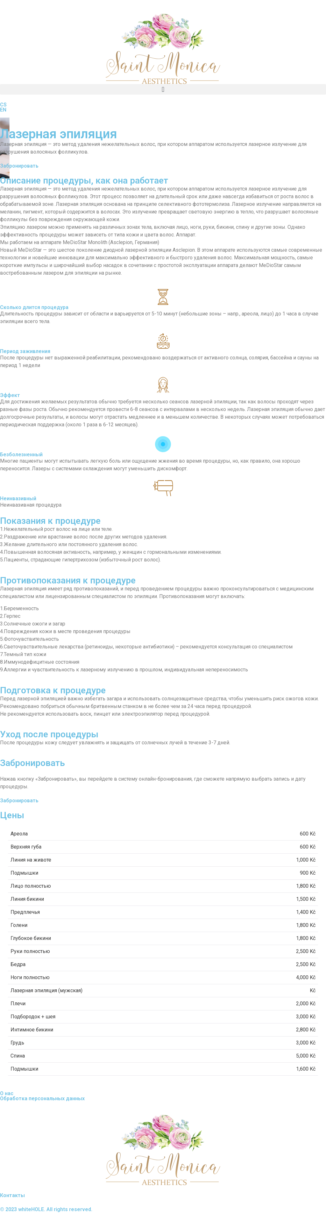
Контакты (12, 1195)
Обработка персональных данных (42, 1098)
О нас (6, 1093)
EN (3, 110)
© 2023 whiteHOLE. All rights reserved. (46, 1209)
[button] (163, 89)
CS (3, 105)
